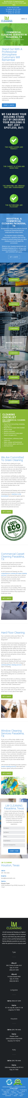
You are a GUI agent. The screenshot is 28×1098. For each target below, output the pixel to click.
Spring (12, 1091)
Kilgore (21, 1095)
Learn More (14, 279)
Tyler (2, 1089)
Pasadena (4, 1094)
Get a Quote (14, 257)
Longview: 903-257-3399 (13, 9)
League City (6, 1092)
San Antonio (8, 1095)
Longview (8, 1089)
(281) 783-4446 (16, 1029)
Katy (18, 1091)
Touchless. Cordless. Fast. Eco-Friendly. (14, 3)
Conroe (11, 1094)
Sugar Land (6, 1091)
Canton (15, 1095)
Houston (15, 1089)
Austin (22, 1094)
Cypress (23, 1091)
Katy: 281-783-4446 (14, 13)
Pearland (14, 1092)
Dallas (16, 1094)
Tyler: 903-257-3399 (13, 7)
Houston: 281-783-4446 (13, 11)
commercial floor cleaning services (11, 665)
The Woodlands (23, 1089)
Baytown (20, 1092)
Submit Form (14, 851)
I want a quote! (8, 105)
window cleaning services (8, 766)
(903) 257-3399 (16, 1001)
